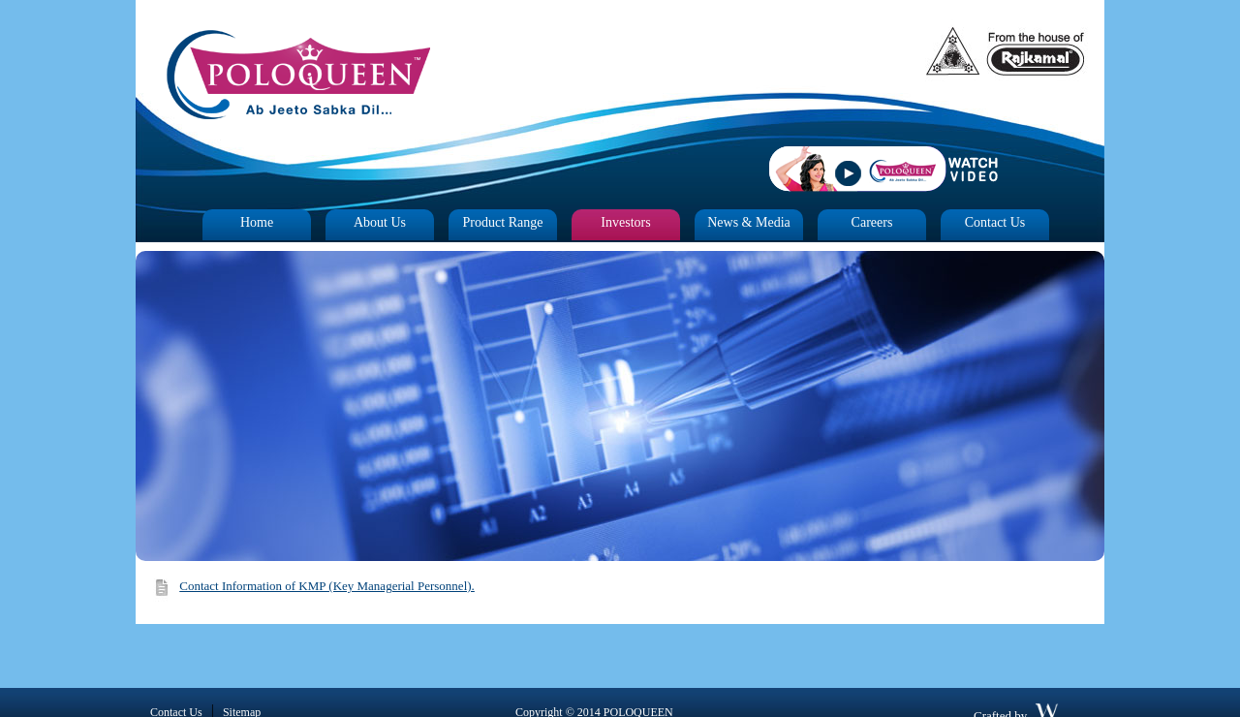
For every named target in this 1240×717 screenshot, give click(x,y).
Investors (625, 222)
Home (256, 222)
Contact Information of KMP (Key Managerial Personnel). (327, 585)
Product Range (503, 222)
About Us (380, 222)
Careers (872, 222)
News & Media (748, 222)
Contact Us (995, 222)
